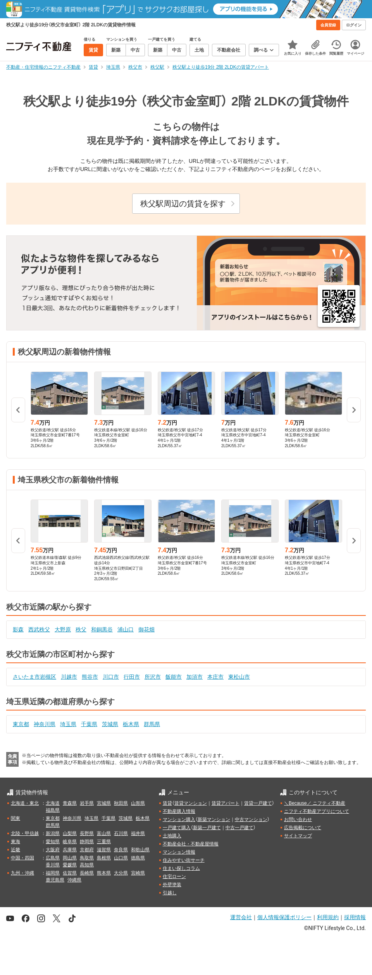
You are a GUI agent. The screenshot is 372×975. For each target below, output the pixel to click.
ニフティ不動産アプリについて (316, 811)
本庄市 (215, 677)
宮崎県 (138, 873)
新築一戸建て (207, 827)
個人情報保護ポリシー (284, 917)
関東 (15, 818)
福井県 (138, 833)
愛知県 (53, 841)
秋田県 (121, 803)
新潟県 (53, 833)
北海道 (53, 803)
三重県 (104, 841)
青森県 (70, 803)
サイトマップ (298, 835)
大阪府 (53, 849)
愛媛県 (70, 865)
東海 (15, 841)
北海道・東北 (25, 803)
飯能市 (173, 677)
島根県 (104, 858)
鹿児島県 (55, 880)
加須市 (194, 677)
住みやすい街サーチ (184, 860)
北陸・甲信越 (25, 833)
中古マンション (251, 819)
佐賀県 (70, 873)
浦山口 (125, 629)
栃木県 (131, 724)
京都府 (87, 849)
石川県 (121, 833)
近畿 (15, 849)
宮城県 (104, 803)
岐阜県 (70, 841)
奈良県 (121, 849)
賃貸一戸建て (258, 803)
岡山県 (70, 858)
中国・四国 (22, 858)
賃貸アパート (225, 803)
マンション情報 (179, 852)
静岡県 (87, 841)
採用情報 (355, 917)
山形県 (138, 803)
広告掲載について (302, 827)
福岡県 (53, 873)
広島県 (53, 858)
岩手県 (87, 803)
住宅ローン (174, 876)
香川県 (53, 865)
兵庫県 (70, 849)
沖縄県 (74, 880)
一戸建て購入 (177, 827)
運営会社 (241, 917)
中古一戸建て (239, 827)
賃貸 (167, 803)
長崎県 (87, 873)
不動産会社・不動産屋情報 (191, 844)
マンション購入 (179, 819)
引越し (170, 892)
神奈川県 (44, 724)
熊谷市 (90, 677)
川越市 (69, 677)
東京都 (21, 724)
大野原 (63, 629)
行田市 (132, 677)
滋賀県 (104, 849)
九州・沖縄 (22, 873)
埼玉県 (68, 724)
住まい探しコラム (181, 868)
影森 (18, 629)
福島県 (53, 810)
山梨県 (70, 833)
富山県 (104, 833)
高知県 (87, 865)
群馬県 (152, 724)
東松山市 (239, 677)
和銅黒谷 (102, 629)
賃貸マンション (190, 803)
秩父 (81, 629)
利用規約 (328, 917)
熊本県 (104, 873)
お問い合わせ (298, 819)
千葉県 (89, 724)
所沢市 (153, 677)
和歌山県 (140, 849)
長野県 (87, 833)
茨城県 (110, 724)
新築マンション (214, 819)
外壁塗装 (172, 884)
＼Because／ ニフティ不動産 (314, 803)
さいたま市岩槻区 (34, 677)
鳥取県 (87, 858)
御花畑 (146, 629)
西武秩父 (39, 629)
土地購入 (172, 835)
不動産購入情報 (179, 811)
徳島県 (138, 858)
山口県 (121, 858)
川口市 (111, 677)
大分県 (121, 873)
